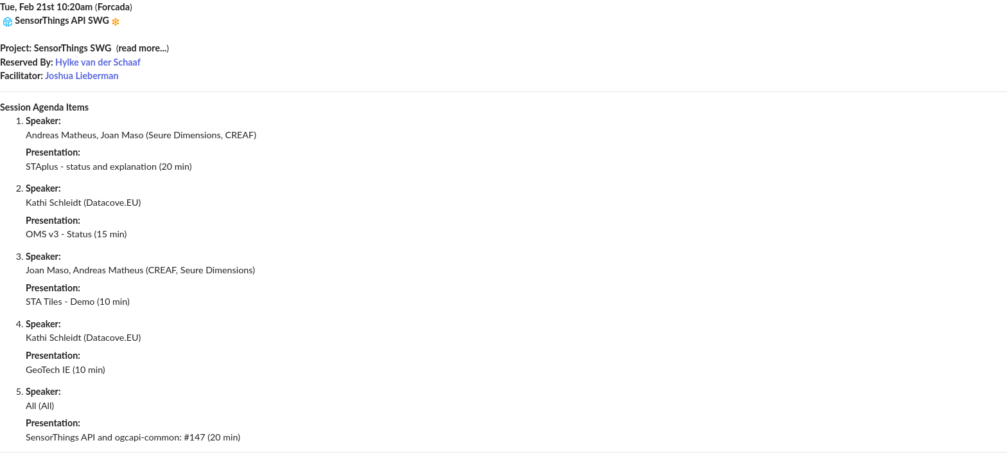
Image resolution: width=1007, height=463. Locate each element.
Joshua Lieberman (81, 75)
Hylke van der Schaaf (98, 62)
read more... (142, 47)
